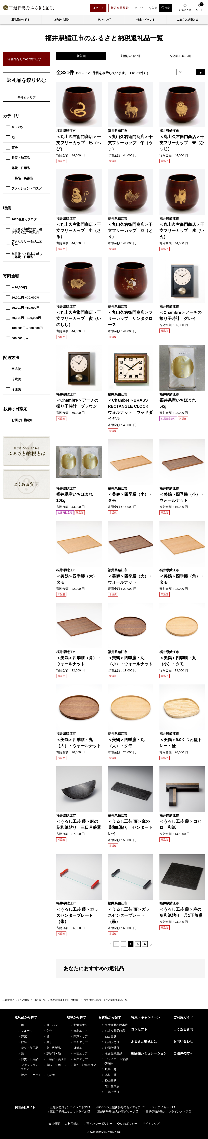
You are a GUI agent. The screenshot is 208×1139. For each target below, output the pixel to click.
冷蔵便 (13, 379)
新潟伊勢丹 (110, 1042)
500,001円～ (17, 338)
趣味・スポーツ (54, 1065)
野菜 (22, 1036)
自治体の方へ (183, 1053)
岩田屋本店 (110, 1086)
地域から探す (62, 19)
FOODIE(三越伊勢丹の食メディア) (117, 1107)
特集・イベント (145, 19)
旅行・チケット (29, 1074)
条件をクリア (26, 97)
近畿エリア (79, 1047)
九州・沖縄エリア (83, 1065)
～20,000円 (16, 287)
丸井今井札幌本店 (114, 1025)
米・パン (15, 127)
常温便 (13, 369)
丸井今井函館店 (113, 1030)
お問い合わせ (183, 1041)
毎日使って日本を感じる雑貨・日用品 (24, 255)
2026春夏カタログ (21, 219)
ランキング (104, 19)
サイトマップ (150, 1123)
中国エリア (79, 1053)
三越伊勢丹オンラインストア (67, 1107)
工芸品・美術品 (19, 178)
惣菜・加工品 (18, 158)
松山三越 (108, 1080)
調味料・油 (52, 1053)
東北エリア (79, 1030)
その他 (49, 1074)
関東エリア (79, 1036)
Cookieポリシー (127, 1123)
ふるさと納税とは (144, 1041)
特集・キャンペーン (145, 1017)
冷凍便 (13, 389)
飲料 (22, 1042)
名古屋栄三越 (111, 1053)
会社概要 (54, 1123)
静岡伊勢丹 (110, 1047)
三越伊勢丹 (110, 1092)
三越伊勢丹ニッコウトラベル (67, 1111)
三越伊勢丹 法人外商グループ (114, 1111)
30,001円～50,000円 (22, 308)
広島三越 (108, 1069)
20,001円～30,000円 (22, 297)
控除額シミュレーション (149, 1053)
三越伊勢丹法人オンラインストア (165, 1111)
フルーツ (25, 1030)
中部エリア (79, 1042)
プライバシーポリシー (98, 1123)
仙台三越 (108, 1036)
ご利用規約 (72, 1123)
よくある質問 (183, 1029)
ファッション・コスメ (24, 188)
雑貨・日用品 (18, 168)
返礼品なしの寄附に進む (24, 59)
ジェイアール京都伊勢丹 (114, 1061)
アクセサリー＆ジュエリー (24, 243)
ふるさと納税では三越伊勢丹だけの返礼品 (24, 230)
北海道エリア (80, 1025)
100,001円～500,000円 (24, 328)
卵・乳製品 (52, 1047)
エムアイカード (160, 1107)
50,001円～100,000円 (23, 318)
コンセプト (139, 1029)
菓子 (12, 147)
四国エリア (79, 1059)
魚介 (47, 1030)
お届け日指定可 (19, 420)
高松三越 (108, 1074)
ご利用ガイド (183, 1017)
